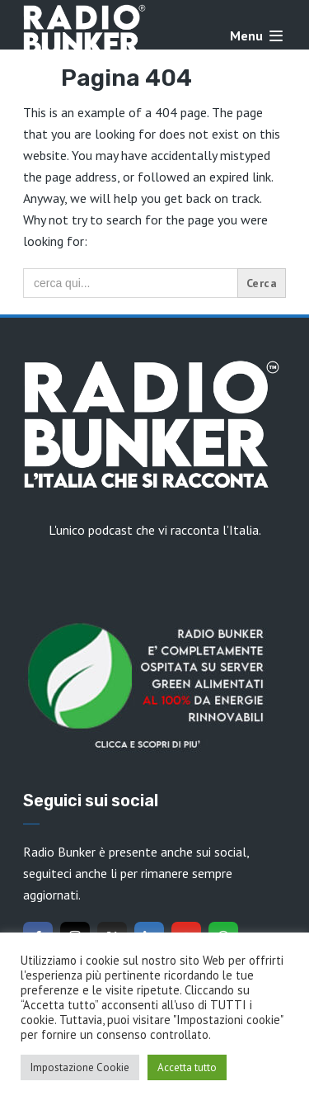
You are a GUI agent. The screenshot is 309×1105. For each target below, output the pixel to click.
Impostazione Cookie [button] (79, 1067)
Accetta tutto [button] (187, 1067)
